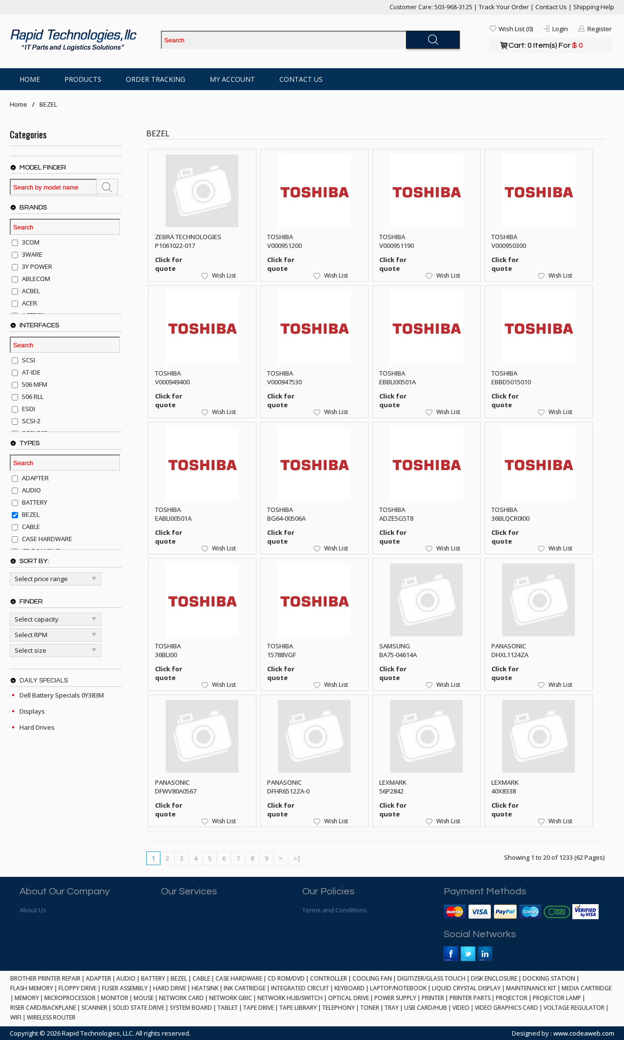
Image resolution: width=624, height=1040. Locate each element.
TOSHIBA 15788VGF (281, 650)
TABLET (227, 1007)
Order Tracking (155, 79)
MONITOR (114, 998)
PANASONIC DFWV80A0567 (175, 786)
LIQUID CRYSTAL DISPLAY (466, 988)
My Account (232, 79)
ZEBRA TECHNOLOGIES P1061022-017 (188, 241)
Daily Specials (44, 680)
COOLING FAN (372, 978)
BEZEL (48, 104)
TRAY (392, 1007)
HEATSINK (205, 988)
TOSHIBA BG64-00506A (286, 514)
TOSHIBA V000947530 (284, 377)
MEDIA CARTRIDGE (587, 988)
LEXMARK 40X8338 (505, 786)
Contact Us (551, 6)
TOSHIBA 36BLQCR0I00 (510, 514)
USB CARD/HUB (425, 1007)
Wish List (224, 275)
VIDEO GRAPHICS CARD (506, 1007)
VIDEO (460, 1007)
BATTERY (153, 978)
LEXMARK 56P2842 (393, 786)
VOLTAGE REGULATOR (574, 1007)
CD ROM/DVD (286, 978)
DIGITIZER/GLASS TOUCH (431, 978)
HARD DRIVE (169, 988)
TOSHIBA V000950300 (508, 241)
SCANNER (94, 1007)
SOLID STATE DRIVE (138, 1007)
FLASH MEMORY (31, 988)
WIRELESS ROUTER (51, 1017)
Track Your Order (504, 6)
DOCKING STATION (549, 978)
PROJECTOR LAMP (557, 998)
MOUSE (144, 998)
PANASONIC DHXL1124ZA (509, 650)
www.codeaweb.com (583, 1033)
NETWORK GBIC (230, 998)
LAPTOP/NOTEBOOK (398, 988)
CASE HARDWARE (238, 978)
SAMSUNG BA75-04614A (398, 650)
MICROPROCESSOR (70, 998)
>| (297, 858)
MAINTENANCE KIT (531, 988)
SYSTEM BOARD (191, 1007)
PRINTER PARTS (469, 998)
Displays (32, 711)
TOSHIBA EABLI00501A (173, 514)
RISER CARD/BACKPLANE (43, 1007)
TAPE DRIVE (258, 1007)
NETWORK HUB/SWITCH (290, 998)
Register (599, 28)
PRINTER (433, 998)
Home (30, 79)
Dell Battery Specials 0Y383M (62, 695)
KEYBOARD (349, 988)
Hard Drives (37, 727)
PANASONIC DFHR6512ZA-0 (288, 786)
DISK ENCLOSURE (494, 978)
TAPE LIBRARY (298, 1007)
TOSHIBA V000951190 (396, 241)
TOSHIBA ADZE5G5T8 (396, 514)
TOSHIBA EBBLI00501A (397, 377)
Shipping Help (593, 6)
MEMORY (27, 998)
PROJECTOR (511, 998)
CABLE (201, 978)
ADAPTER (98, 978)
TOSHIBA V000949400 (172, 377)
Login (560, 28)
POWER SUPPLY (395, 998)
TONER (369, 1007)
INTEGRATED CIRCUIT (300, 988)
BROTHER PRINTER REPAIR (45, 978)
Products (82, 79)
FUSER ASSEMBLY (125, 988)
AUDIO (126, 978)
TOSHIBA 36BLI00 (168, 650)
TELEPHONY (338, 1007)
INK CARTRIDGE (245, 988)
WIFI (15, 1017)
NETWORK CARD (181, 998)
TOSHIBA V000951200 (284, 241)
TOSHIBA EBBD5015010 (511, 377)
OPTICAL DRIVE (348, 998)
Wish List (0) (516, 28)
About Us (33, 910)
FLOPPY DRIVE (77, 988)
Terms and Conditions (334, 910)
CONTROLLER (328, 978)
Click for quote (168, 264)
